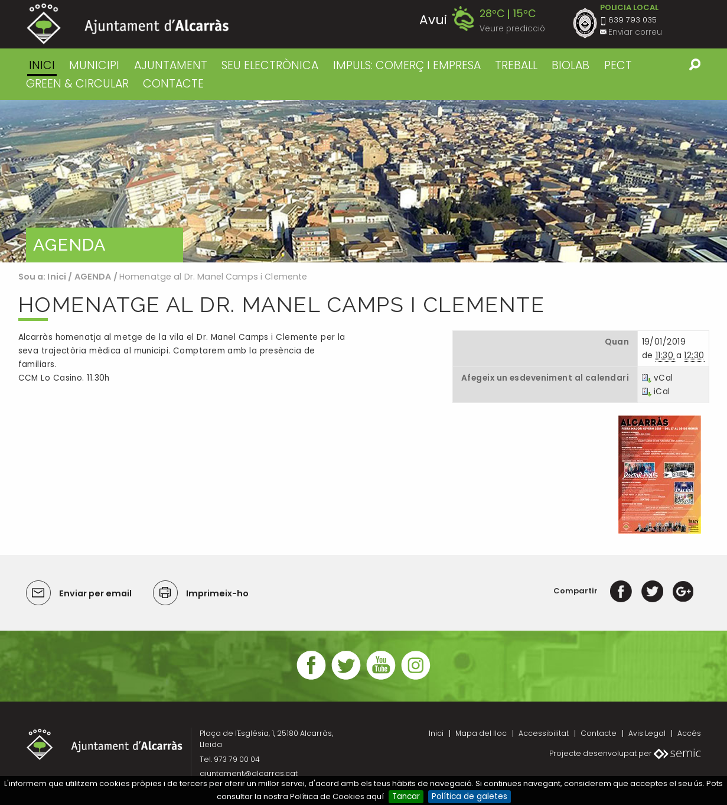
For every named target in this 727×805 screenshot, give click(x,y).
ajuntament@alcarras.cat (249, 773)
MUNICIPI (94, 65)
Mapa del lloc (481, 733)
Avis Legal (647, 733)
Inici (42, 65)
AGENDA (93, 277)
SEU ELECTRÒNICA (269, 65)
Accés (689, 733)
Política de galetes (469, 796)
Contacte (599, 733)
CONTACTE (173, 84)
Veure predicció (512, 28)
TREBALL (516, 65)
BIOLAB (570, 65)
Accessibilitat (544, 733)
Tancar (406, 796)
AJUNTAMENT (170, 65)
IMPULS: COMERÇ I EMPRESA (407, 65)
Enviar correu (635, 32)
